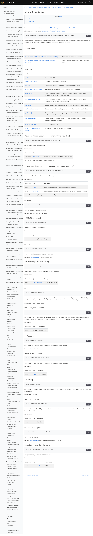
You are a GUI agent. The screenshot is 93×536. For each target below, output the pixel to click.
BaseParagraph (11, 296)
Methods (31, 21)
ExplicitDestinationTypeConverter (14, 461)
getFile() (27, 87)
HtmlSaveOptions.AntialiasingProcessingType (17, 40)
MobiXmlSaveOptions (32, 486)
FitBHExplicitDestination (13, 498)
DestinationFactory (12, 415)
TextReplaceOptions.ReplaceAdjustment (16, 107)
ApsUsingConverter (12, 273)
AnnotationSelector (12, 239)
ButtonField (10, 321)
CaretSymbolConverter (13, 333)
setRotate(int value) (31, 124)
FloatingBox (10, 516)
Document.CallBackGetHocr (14, 123)
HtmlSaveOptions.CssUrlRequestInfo (15, 210)
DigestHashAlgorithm (12, 417)
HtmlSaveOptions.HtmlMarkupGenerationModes (18, 248)
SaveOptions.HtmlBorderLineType (14, 179)
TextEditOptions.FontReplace (14, 150)
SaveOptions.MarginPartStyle (14, 212)
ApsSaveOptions (11, 262)
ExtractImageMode (12, 468)
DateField (9, 406)
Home (25, 7)
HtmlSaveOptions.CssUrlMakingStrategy (16, 192)
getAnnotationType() (31, 130)
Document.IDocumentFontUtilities (14, 165)
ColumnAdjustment (12, 371)
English (80, 2)
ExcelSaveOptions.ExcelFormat (14, 34)
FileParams (10, 489)
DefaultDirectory (11, 410)
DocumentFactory (11, 433)
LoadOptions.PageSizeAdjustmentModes (16, 133)
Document (9, 428)
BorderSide (10, 307)
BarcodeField (10, 289)
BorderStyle (10, 310)
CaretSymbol (10, 330)
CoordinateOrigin (11, 396)
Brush (8, 317)
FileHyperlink (10, 482)
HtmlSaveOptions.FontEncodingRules (15, 218)
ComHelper (10, 376)
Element (9, 440)
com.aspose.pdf (10, 13)
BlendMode (10, 298)
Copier (8, 399)
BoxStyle (9, 314)
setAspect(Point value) (31, 113)
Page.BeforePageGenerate (14, 58)
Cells (8, 337)
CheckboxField (11, 351)
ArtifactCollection (11, 285)
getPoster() (28, 95)
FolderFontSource (11, 521)
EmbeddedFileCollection (13, 444)
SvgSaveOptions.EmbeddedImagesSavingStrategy (19, 182)
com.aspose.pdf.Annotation (68, 28)
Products (34, 2)
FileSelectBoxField (11, 491)
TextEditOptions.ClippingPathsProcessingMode (18, 93)
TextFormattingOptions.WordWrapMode (16, 154)
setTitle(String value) (31, 83)
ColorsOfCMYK (11, 369)
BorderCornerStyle (11, 303)
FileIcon (9, 484)
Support (49, 2)
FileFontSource (11, 480)
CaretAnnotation (11, 328)
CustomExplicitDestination (13, 401)
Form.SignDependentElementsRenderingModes (18, 126)
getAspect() (28, 107)
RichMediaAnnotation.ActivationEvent (15, 74)
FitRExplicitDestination (12, 507)
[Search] (12, 7)
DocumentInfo (10, 435)
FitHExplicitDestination (12, 505)
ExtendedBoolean (11, 464)
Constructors (32, 19)
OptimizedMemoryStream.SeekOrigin (15, 56)
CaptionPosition (11, 326)
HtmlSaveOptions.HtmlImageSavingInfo (16, 236)
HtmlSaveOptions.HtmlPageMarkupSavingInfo (17, 254)
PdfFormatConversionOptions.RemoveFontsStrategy (19, 176)
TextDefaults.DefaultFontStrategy (14, 89)
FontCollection (10, 528)
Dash (8, 403)
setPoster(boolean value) (32, 101)
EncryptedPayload (11, 447)
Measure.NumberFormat (13, 45)
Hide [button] (58, 16)
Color (8, 360)
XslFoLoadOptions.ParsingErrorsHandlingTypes (18, 116)
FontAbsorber (10, 525)
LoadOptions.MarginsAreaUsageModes (16, 43)
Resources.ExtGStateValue (14, 71)
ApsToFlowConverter (12, 267)
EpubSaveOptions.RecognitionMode (15, 31)
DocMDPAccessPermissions (14, 422)
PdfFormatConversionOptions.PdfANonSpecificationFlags (20, 69)
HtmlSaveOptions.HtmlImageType (14, 242)
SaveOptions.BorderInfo (13, 77)
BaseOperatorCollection (13, 294)
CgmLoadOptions (11, 342)
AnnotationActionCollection (14, 215)
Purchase (42, 2)
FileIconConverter (11, 487)
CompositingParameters (13, 383)
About (62, 2)
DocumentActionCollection (13, 431)
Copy (83, 35)
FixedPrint (9, 512)
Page (34, 193)
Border (8, 301)
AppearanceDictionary (12, 250)
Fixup (8, 514)
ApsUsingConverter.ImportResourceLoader (17, 19)
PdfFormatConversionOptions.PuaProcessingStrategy (19, 139)
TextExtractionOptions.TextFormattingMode (17, 96)
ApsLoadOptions (11, 256)
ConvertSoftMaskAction (13, 392)
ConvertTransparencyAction (14, 394)
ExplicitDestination (11, 456)
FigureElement (10, 473)
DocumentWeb (11, 437)
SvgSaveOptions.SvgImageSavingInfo (15, 148)
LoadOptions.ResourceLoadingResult (15, 172)
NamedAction (82, 486)
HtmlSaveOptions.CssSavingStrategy (15, 169)
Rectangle (36, 196)
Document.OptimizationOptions (14, 27)
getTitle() (27, 79)
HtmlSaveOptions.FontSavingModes (15, 227)
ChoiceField (10, 353)
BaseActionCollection (12, 292)
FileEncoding (10, 477)
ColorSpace (10, 364)
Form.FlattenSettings (12, 36)
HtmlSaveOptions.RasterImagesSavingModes (17, 277)
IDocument (36, 162)
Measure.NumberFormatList (14, 135)
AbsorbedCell (10, 16)
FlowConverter (10, 518)
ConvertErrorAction (12, 390)
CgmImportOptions (12, 339)
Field (8, 471)
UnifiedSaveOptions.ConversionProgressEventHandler (20, 110)
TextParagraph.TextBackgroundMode (15, 103)
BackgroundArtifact (12, 287)
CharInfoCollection (11, 346)
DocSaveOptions (11, 426)
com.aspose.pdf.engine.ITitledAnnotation (53, 31)
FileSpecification (11, 493)
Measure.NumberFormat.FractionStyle (15, 49)
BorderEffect (10, 305)
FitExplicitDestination (12, 503)
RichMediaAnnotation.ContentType (15, 142)
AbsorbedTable (11, 162)
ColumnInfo (10, 374)
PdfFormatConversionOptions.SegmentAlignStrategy (19, 199)
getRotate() (28, 118)
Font (8, 523)
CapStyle (9, 323)
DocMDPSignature (11, 424)
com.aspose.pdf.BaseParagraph (51, 28)
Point (31, 360)
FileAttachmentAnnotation (13, 475)
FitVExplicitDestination (12, 509)
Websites (56, 2)
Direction (9, 419)
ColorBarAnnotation (12, 362)
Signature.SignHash (12, 79)
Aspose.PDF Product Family (36, 7)
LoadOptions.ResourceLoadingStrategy (16, 195)
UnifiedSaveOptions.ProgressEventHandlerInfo (18, 159)
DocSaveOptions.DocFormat (14, 24)
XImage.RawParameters (13, 112)
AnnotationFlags (11, 233)
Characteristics (11, 349)
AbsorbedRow (10, 118)
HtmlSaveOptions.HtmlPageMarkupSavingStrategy (19, 259)
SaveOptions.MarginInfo (13, 201)
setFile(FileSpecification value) (34, 91)
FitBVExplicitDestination (13, 500)
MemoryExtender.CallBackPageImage (15, 52)
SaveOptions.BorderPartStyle (14, 144)
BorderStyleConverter (12, 312)
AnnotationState (11, 244)
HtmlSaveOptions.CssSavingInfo (14, 130)
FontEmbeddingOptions (13, 530)
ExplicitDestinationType (13, 458)
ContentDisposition (12, 385)
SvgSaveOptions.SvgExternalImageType (16, 86)
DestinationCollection (12, 412)
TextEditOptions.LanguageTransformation (16, 186)
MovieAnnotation (68, 7)
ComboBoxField (11, 378)
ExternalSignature (11, 466)
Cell (8, 335)
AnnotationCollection (12, 224)
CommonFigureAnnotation (13, 380)
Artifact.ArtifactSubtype (13, 21)
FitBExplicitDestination (12, 496)
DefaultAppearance (12, 408)
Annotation (9, 207)
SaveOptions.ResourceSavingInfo (14, 231)
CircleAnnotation (11, 355)
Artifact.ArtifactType (12, 120)
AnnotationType (34, 452)
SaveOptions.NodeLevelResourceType (16, 222)
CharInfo (9, 344)
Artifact (9, 279)
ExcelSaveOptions (11, 453)
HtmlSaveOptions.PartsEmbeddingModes (16, 271)
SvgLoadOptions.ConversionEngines (15, 82)
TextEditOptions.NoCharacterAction (15, 204)
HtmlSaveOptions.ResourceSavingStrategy (17, 282)
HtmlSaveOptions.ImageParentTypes (15, 265)
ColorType (9, 367)
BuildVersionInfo (11, 319)
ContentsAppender (12, 387)
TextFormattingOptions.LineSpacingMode (16, 100)
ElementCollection (11, 442)
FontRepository (11, 532)
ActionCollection (11, 188)
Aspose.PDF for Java (9, 11)
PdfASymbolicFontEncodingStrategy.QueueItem (18, 62)
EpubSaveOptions (11, 451)
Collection (9, 358)
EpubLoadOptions (11, 449)
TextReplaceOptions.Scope (14, 156)
